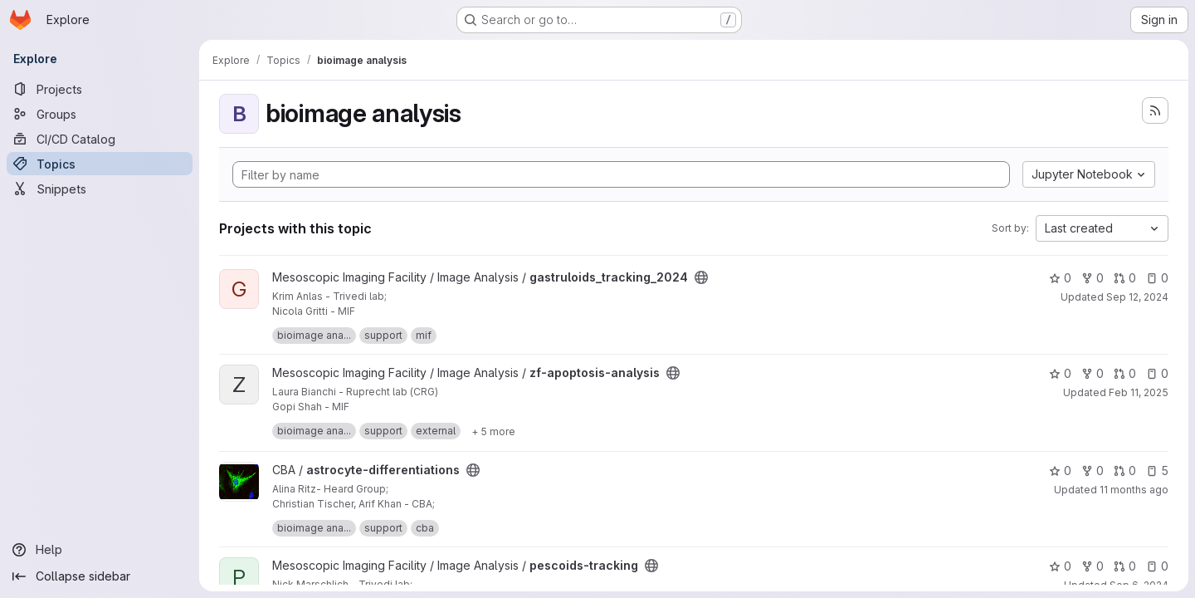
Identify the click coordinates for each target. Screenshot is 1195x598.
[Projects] (100, 88)
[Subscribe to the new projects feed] (1155, 110)
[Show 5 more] (493, 431)
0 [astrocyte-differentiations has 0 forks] (1092, 470)
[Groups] (100, 113)
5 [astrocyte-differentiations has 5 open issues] (1157, 470)
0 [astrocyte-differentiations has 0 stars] (1060, 470)
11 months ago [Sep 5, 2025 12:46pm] (1134, 489)
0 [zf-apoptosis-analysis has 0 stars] (1060, 373)
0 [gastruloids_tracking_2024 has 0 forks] (1092, 278)
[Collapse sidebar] (100, 576)
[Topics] (100, 163)
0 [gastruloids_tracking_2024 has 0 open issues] (1157, 278)
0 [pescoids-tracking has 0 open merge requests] (1125, 566)
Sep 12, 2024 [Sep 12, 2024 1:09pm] (1137, 297)
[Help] (100, 549)
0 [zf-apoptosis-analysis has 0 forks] (1092, 373)
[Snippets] (100, 188)
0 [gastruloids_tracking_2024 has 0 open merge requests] (1125, 278)
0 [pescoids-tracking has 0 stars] (1060, 566)
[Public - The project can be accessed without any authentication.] (701, 277)
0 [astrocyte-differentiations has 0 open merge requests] (1125, 470)
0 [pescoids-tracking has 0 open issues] (1157, 566)
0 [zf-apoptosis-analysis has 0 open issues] (1157, 373)
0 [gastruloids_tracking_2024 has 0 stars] (1060, 278)
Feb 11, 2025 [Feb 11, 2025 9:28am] (1138, 392)
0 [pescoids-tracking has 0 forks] (1092, 566)
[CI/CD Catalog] (100, 138)
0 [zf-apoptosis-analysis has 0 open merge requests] (1125, 373)
